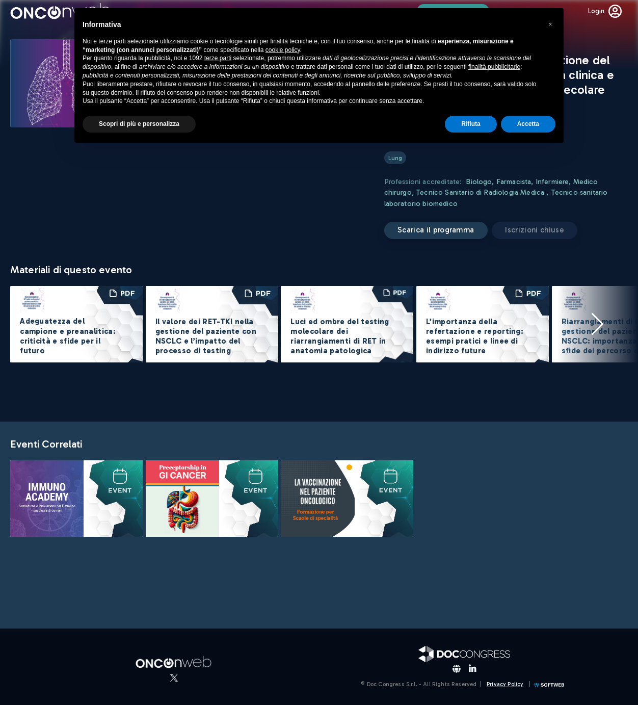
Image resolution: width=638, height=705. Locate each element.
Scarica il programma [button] (435, 229)
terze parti (217, 58)
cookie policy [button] (282, 50)
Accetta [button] (528, 123)
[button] (597, 324)
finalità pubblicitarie (494, 66)
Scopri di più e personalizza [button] (139, 123)
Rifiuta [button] (470, 123)
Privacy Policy (505, 684)
